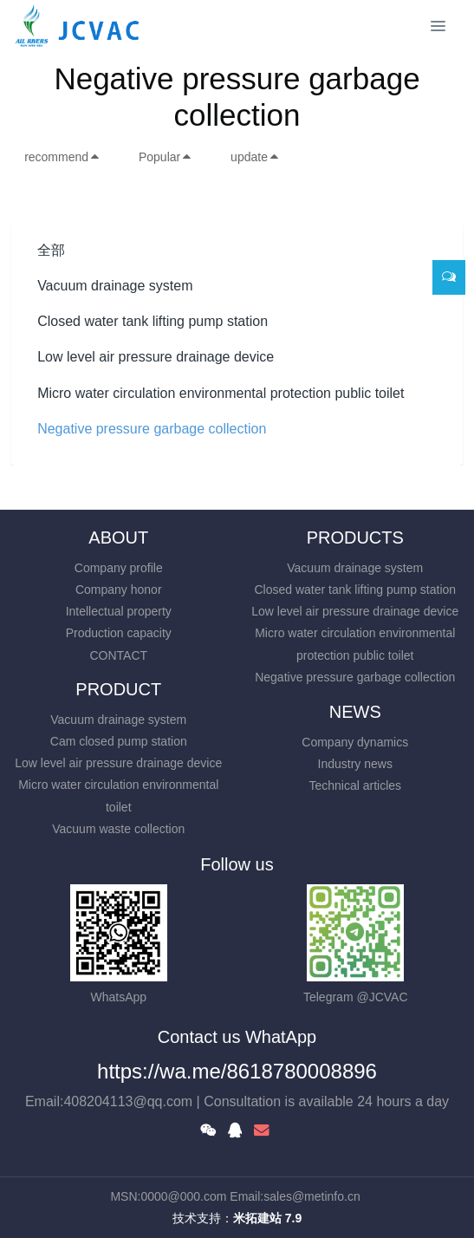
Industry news (355, 764)
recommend (62, 157)
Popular (165, 157)
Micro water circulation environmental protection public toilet (220, 393)
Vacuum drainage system (114, 285)
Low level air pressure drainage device (155, 356)
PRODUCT (118, 689)
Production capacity (119, 633)
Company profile (119, 568)
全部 (51, 250)
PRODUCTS (355, 537)
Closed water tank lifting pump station (152, 321)
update (255, 157)
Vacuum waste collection (118, 829)
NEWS (355, 711)
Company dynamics (355, 742)
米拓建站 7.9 (267, 1218)
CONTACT (118, 655)
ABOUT (118, 537)
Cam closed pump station (118, 741)
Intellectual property (119, 611)
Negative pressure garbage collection (151, 428)
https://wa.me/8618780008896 (237, 1071)
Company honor (118, 589)
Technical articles (354, 785)
